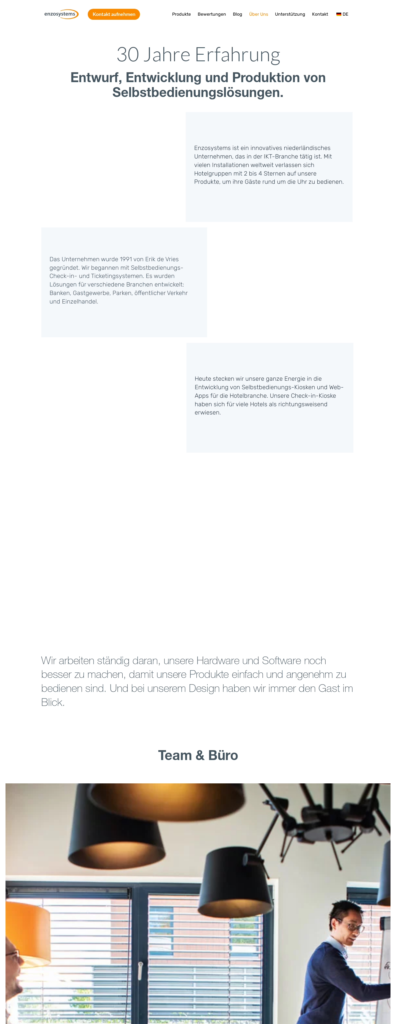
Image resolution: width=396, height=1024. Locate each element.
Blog (237, 14)
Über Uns (258, 14)
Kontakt (320, 14)
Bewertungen (212, 14)
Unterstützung (290, 14)
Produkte (181, 14)
